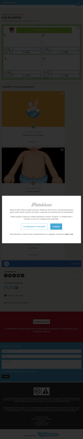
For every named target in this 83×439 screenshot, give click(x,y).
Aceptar (56, 226)
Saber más (69, 234)
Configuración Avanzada (34, 226)
